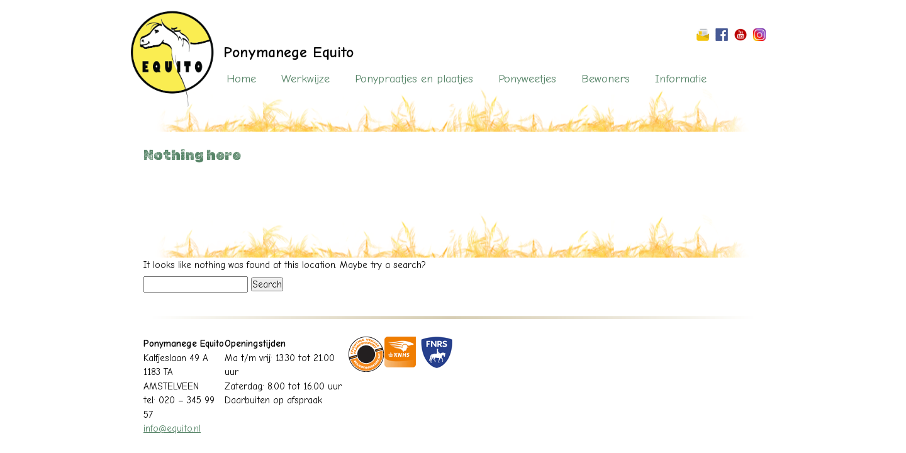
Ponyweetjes (527, 79)
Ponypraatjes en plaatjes (414, 79)
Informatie (681, 79)
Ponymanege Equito (288, 52)
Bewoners (605, 79)
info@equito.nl (172, 428)
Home (241, 79)
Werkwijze (305, 79)
